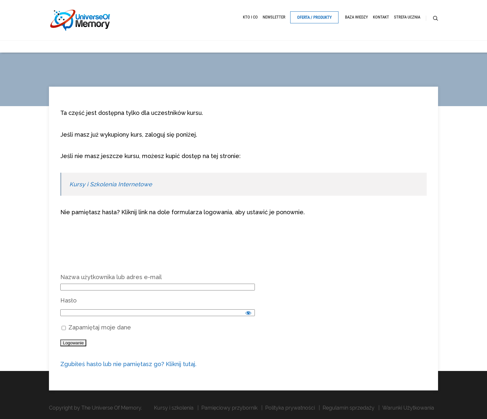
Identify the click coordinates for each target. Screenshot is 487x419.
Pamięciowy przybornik (229, 408)
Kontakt (381, 17)
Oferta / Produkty (314, 17)
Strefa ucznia (407, 17)
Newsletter (274, 17)
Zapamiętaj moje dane (96, 327)
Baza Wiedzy (356, 17)
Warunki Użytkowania (408, 408)
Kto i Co (250, 17)
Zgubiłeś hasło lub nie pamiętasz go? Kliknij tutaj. (128, 364)
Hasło (68, 300)
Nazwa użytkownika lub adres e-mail (111, 277)
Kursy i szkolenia (174, 408)
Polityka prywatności (290, 408)
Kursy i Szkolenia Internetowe (110, 184)
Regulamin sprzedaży (348, 408)
